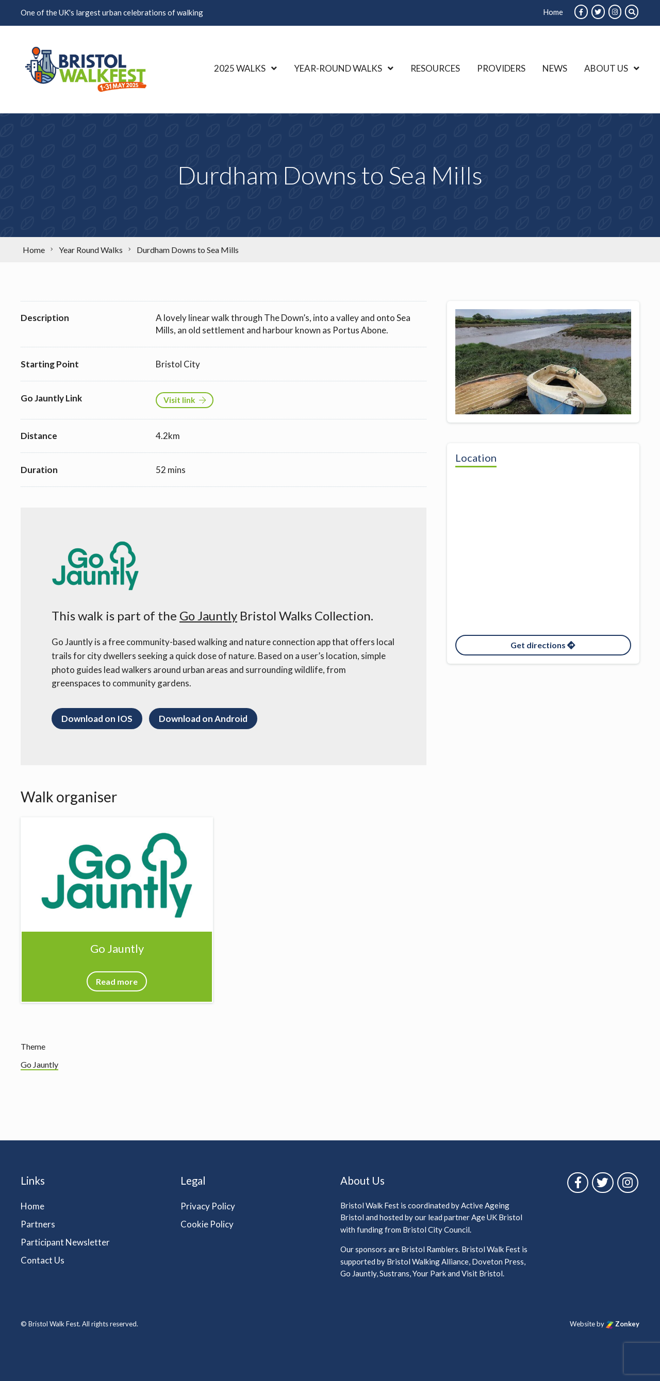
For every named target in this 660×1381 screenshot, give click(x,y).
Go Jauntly (208, 615)
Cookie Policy (207, 1224)
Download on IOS (97, 718)
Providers (501, 68)
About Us (606, 68)
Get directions (542, 645)
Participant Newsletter (65, 1242)
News (554, 68)
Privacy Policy (207, 1206)
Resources (435, 68)
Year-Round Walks (338, 68)
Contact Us (42, 1260)
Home (553, 11)
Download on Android (203, 718)
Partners (38, 1224)
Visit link (184, 400)
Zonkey (622, 1324)
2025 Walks (240, 68)
